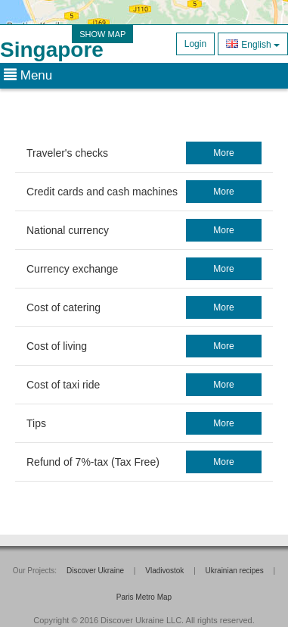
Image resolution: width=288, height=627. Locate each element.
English (253, 43)
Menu (28, 75)
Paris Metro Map (144, 597)
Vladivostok (164, 570)
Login (195, 44)
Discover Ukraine (95, 570)
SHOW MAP (102, 34)
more (223, 153)
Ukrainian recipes (235, 570)
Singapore (52, 49)
